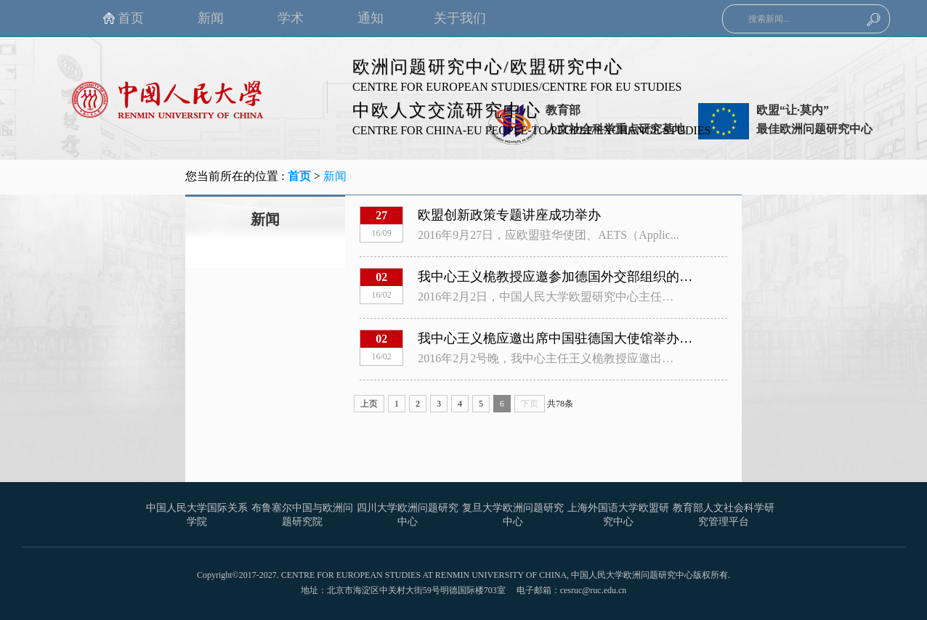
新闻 (335, 176)
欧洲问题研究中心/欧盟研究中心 (487, 66)
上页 (369, 404)
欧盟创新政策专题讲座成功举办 (509, 215)
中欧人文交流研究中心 (446, 110)
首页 (299, 176)
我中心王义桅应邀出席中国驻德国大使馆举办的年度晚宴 (581, 338)
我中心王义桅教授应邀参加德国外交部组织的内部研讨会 (581, 276)
